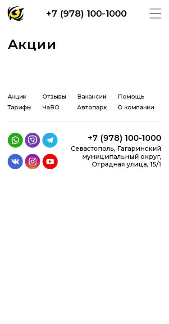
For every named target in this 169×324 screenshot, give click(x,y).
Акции (17, 96)
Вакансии (91, 96)
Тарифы (20, 107)
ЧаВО (50, 107)
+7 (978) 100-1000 (86, 13)
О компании (136, 107)
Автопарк (92, 107)
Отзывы (54, 96)
